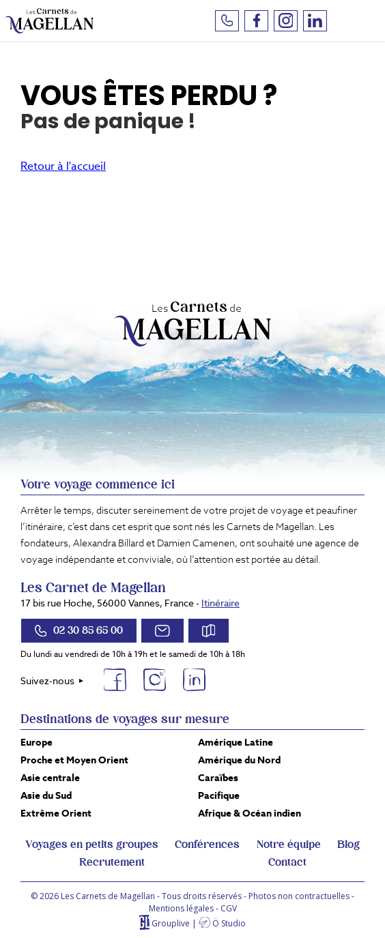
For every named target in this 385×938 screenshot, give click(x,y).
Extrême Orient (55, 813)
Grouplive (171, 923)
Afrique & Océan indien (249, 813)
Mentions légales (181, 908)
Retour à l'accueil (63, 166)
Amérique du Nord (239, 759)
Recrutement (112, 862)
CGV (228, 908)
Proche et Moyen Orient (74, 759)
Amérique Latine (235, 742)
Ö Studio (229, 923)
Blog (348, 844)
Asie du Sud (46, 795)
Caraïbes (218, 777)
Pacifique (219, 795)
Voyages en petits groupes (91, 844)
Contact (287, 862)
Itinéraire (220, 603)
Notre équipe (289, 844)
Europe (36, 742)
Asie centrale (50, 777)
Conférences (207, 844)
